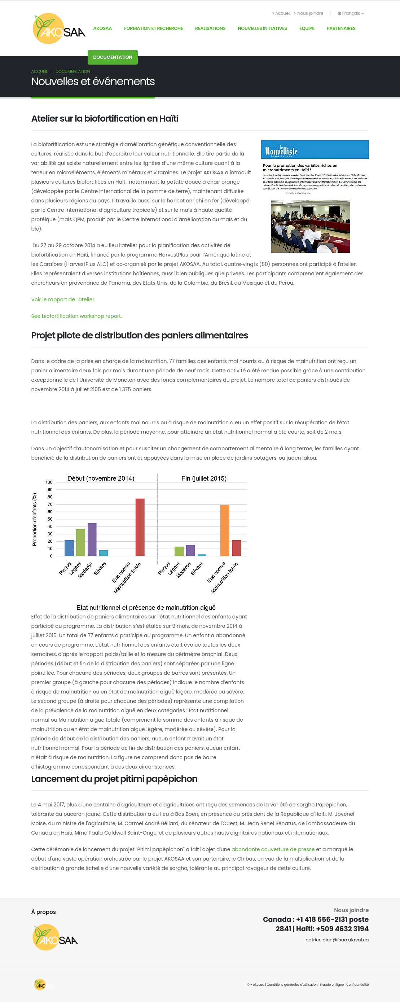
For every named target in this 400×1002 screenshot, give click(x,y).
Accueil (281, 13)
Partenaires (341, 28)
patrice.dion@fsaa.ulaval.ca (337, 940)
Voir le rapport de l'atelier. (63, 299)
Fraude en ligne (332, 985)
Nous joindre (308, 13)
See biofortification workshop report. (76, 316)
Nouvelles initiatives (262, 28)
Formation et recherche (153, 28)
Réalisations (210, 28)
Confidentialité (357, 985)
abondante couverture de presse (273, 849)
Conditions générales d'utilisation (292, 985)
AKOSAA (102, 28)
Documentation (112, 57)
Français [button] (351, 13)
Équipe (307, 28)
